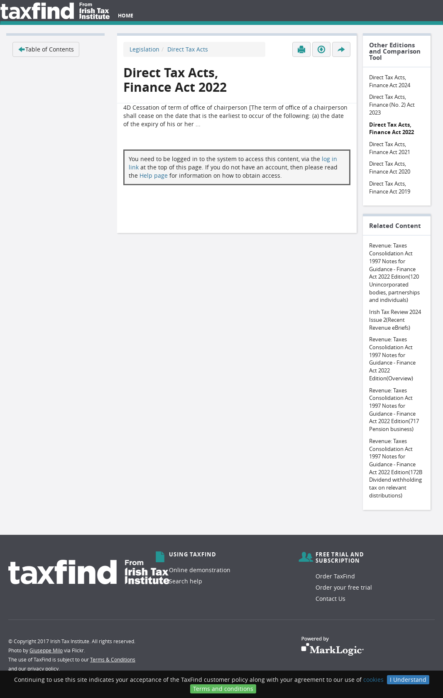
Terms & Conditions (112, 659)
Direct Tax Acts (187, 49)
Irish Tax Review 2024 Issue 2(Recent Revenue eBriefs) (395, 319)
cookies (373, 679)
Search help (185, 581)
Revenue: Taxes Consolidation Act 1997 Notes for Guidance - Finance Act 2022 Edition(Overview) (392, 359)
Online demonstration (199, 570)
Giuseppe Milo (46, 650)
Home (125, 15)
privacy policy (43, 668)
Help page (154, 175)
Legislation (144, 49)
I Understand (408, 679)
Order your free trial (344, 587)
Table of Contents (46, 49)
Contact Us (330, 598)
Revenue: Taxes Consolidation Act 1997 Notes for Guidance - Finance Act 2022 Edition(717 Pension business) (394, 410)
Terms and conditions (223, 689)
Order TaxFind (335, 576)
